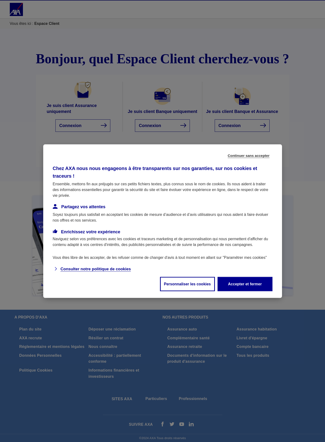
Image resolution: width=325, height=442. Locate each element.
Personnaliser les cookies (187, 284)
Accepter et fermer (245, 284)
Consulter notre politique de (95, 268)
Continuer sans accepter (248, 155)
